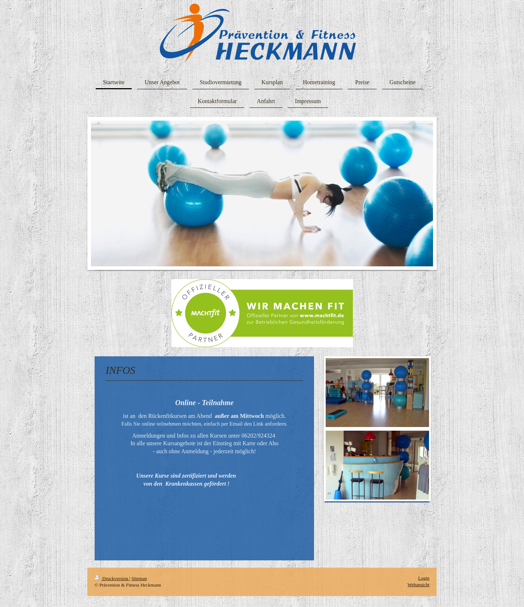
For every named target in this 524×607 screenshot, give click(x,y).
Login (423, 578)
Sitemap (139, 578)
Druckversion (112, 578)
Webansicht (418, 584)
